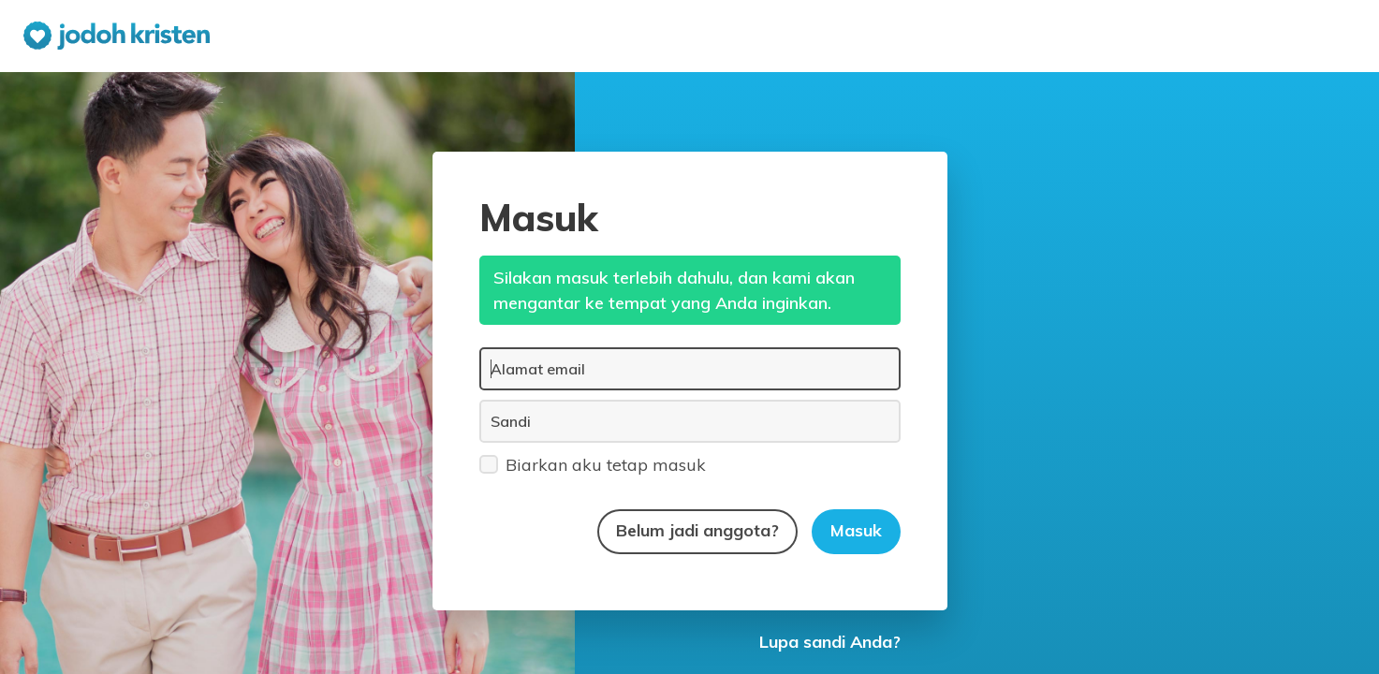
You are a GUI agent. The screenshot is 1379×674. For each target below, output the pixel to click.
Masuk (856, 530)
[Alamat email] (690, 368)
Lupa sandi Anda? (830, 641)
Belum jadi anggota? (697, 530)
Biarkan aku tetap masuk (592, 464)
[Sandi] (690, 421)
